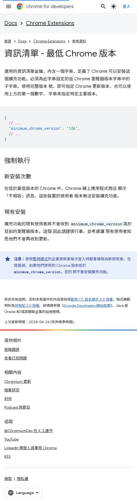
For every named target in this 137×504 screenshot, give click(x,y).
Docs (10, 23)
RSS (7, 456)
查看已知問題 (15, 358)
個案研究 (11, 390)
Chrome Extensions (50, 23)
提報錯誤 (11, 349)
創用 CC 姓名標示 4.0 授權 (92, 299)
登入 (127, 6)
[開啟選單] (8, 6)
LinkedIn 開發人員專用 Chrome (30, 447)
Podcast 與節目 (17, 407)
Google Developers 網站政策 (87, 305)
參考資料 (79, 41)
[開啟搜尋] (103, 6)
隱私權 (22, 479)
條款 (8, 479)
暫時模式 (40, 259)
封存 (8, 398)
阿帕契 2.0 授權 (27, 305)
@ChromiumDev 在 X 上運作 (28, 430)
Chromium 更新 (17, 381)
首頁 (7, 41)
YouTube (11, 439)
